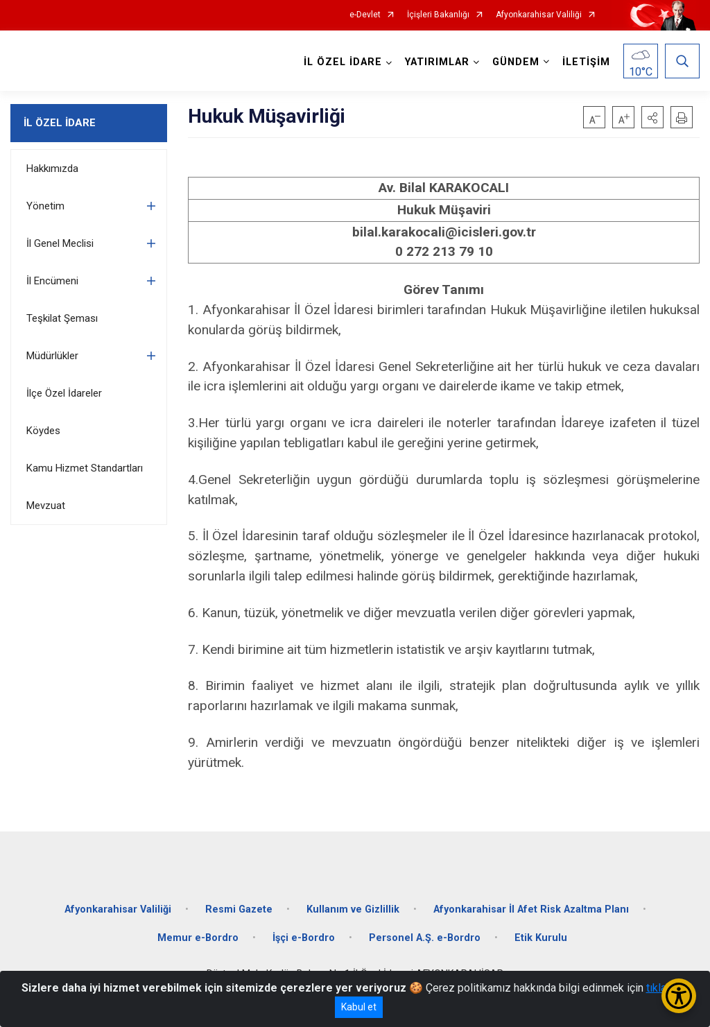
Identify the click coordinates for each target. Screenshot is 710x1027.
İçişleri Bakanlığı (438, 14)
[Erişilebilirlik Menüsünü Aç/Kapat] (678, 995)
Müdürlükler (52, 355)
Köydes (43, 430)
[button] (652, 117)
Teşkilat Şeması (62, 318)
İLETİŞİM (586, 62)
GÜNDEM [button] (515, 62)
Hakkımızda (52, 168)
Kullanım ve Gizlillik (352, 909)
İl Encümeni (52, 281)
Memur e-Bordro (198, 938)
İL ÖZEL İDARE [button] (343, 62)
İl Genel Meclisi (60, 243)
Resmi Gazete (238, 909)
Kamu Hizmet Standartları (84, 468)
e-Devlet (365, 14)
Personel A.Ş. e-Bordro (424, 938)
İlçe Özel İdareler (64, 393)
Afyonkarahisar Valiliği (539, 14)
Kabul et (358, 1006)
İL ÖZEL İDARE (60, 122)
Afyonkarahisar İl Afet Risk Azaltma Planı (531, 909)
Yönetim (45, 206)
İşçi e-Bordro (303, 938)
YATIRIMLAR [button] (437, 62)
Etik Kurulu (540, 938)
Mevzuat (45, 505)
